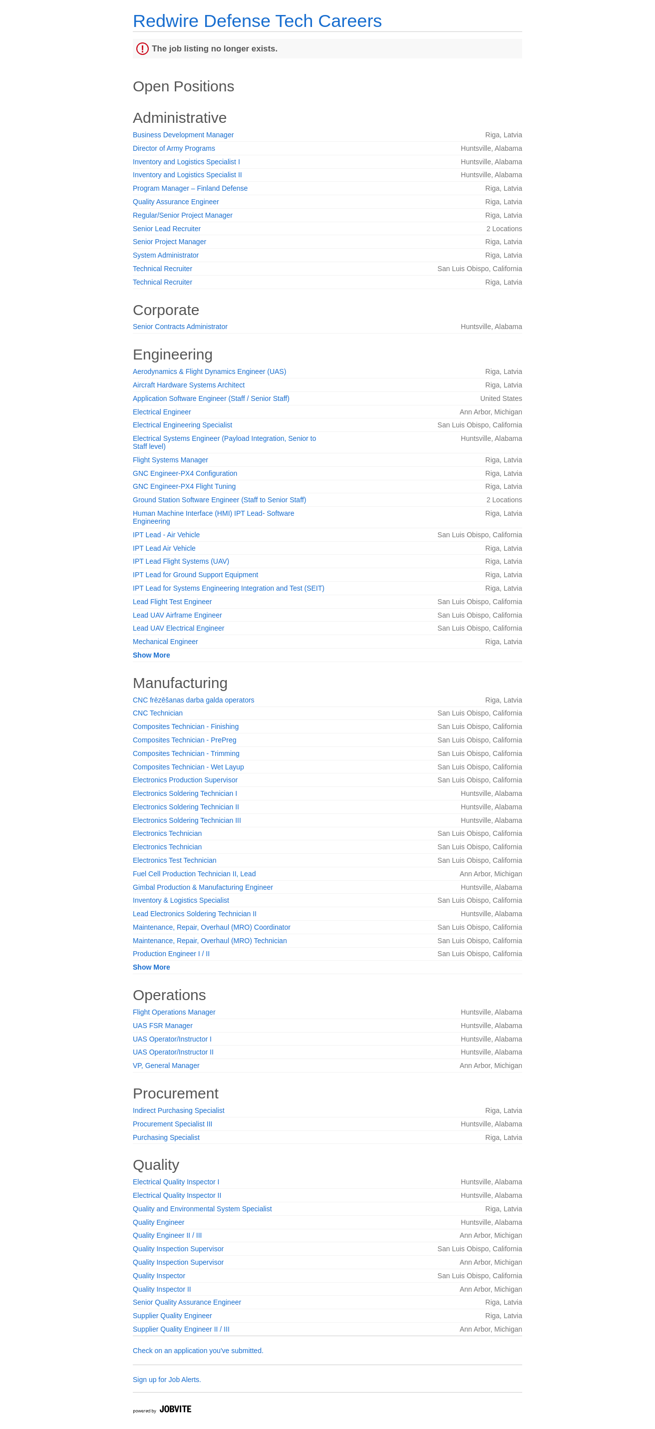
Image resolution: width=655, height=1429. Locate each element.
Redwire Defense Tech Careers (257, 20)
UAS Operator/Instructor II (173, 1052)
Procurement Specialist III (173, 1124)
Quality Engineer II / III (167, 1235)
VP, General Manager (166, 1066)
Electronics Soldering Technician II (186, 807)
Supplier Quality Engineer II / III (181, 1329)
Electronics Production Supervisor (185, 780)
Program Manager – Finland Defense (190, 188)
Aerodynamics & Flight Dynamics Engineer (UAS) (209, 371)
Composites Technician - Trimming (186, 753)
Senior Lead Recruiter (167, 229)
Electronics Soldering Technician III (187, 820)
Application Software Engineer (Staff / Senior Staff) (211, 398)
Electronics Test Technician (175, 860)
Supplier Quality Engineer (172, 1316)
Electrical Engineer (162, 412)
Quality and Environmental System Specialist (202, 1209)
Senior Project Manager (169, 242)
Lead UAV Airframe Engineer (177, 615)
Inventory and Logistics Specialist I (186, 162)
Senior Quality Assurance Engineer (187, 1302)
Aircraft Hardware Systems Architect (189, 385)
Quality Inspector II (162, 1289)
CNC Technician (158, 713)
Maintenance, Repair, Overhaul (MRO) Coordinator (212, 927)
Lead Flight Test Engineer (172, 602)
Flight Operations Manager (174, 1012)
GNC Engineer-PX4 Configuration (185, 473)
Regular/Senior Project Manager (183, 215)
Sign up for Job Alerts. (167, 1380)
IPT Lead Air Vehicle (164, 548)
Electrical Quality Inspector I (176, 1182)
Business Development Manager (183, 135)
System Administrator (166, 255)
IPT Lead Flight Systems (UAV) (181, 561)
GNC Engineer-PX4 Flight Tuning (184, 486)
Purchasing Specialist (166, 1137)
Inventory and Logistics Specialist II (187, 175)
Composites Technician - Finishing (186, 726)
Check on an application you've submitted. (198, 1351)
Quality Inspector (159, 1276)
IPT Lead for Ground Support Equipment (195, 575)
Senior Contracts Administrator (180, 327)
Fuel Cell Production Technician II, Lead (194, 874)
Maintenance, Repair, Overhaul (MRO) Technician (210, 941)
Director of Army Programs (174, 148)
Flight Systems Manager (170, 460)
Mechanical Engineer (165, 642)
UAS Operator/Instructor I (172, 1039)
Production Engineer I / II (171, 954)
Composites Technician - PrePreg (185, 740)
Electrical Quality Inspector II (177, 1195)
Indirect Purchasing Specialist (179, 1110)
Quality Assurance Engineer (176, 202)
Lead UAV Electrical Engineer (178, 628)
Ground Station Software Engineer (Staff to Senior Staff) (219, 500)
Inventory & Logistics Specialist (181, 900)
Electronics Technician (167, 833)
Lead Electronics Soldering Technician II (195, 914)
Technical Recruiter (162, 269)
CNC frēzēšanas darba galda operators (194, 700)
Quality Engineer (159, 1222)
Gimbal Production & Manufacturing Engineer (203, 887)
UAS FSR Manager (163, 1026)
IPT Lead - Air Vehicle (166, 535)
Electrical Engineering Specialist (182, 425)
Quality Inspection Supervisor (178, 1249)
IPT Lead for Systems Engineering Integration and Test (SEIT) (229, 588)
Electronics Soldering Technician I (185, 793)
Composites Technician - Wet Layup (188, 767)
